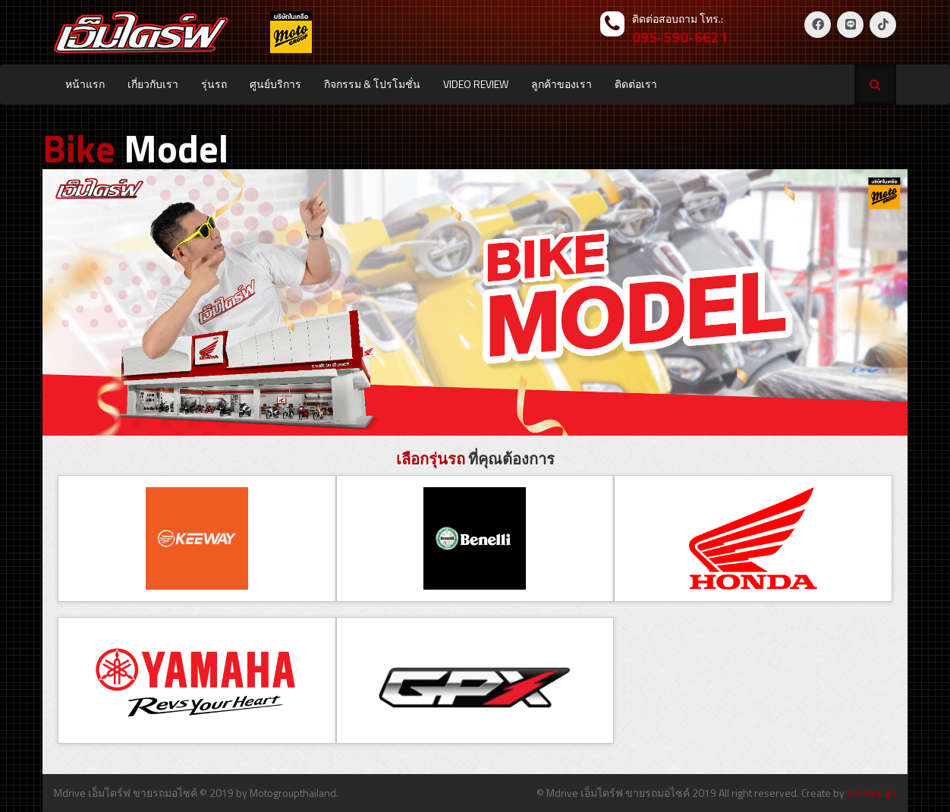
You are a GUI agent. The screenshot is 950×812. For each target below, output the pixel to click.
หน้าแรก (85, 84)
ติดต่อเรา (636, 84)
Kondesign (871, 793)
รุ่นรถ (214, 84)
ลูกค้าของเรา (561, 84)
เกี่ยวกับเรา (152, 84)
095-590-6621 (680, 37)
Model (135, 148)
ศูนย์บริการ (275, 84)
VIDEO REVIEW (475, 84)
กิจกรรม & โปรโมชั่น (372, 84)
